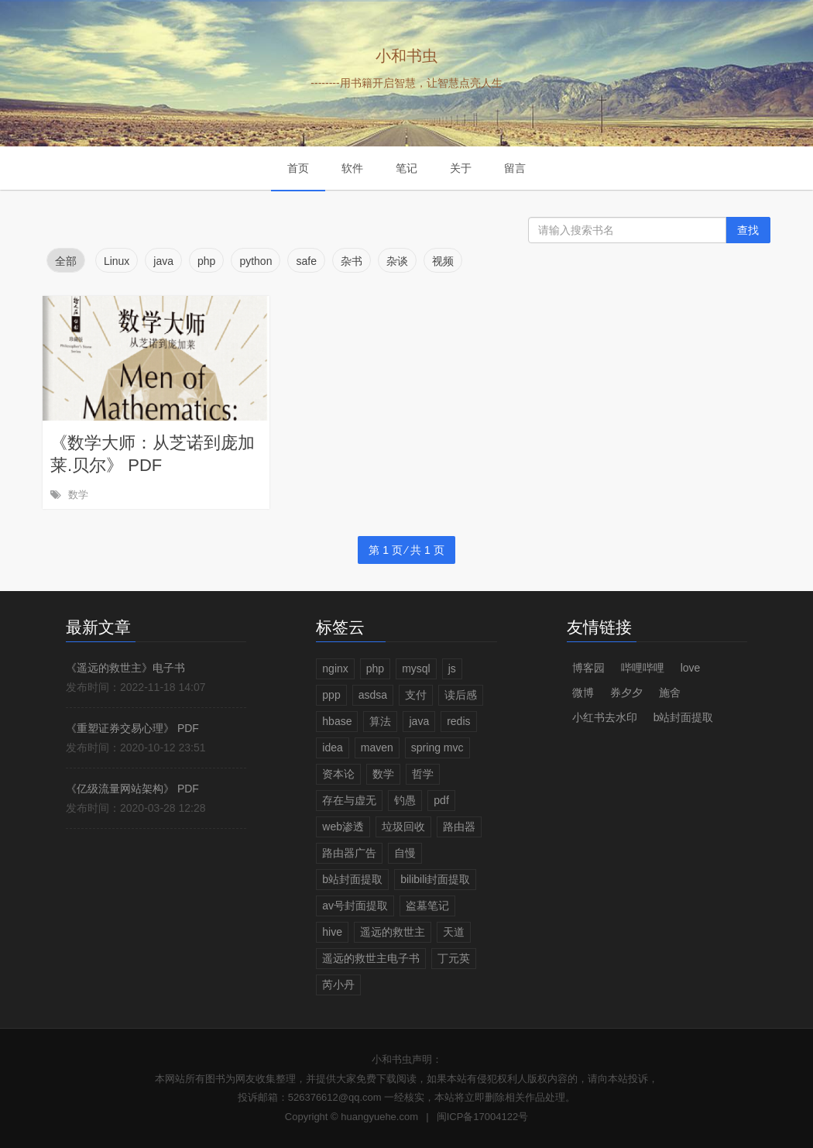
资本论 (338, 774)
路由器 (459, 826)
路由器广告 (349, 853)
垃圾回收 (403, 826)
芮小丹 (338, 984)
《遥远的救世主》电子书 (125, 668)
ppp (331, 695)
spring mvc (437, 747)
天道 (454, 932)
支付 (416, 695)
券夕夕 (626, 692)
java (419, 721)
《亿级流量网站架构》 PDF (132, 788)
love (691, 668)
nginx (335, 668)
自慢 (405, 853)
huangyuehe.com (379, 1116)
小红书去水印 (604, 717)
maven (377, 747)
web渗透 (343, 826)
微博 (583, 692)
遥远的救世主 (392, 932)
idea (332, 747)
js (452, 668)
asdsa (372, 695)
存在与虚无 (349, 800)
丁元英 (453, 958)
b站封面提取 (352, 879)
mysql (416, 668)
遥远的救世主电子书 (371, 958)
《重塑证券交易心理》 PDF (132, 728)
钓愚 (405, 800)
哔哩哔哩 (642, 668)
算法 (380, 721)
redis (458, 721)
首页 (298, 168)
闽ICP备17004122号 (483, 1116)
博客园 (588, 668)
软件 (352, 168)
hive (332, 932)
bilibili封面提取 (435, 879)
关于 (461, 168)
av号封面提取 (355, 905)
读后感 (460, 695)
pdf (441, 800)
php (375, 668)
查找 (748, 230)
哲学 (423, 774)
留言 (515, 168)
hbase (337, 721)
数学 (78, 494)
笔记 (406, 168)
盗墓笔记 (427, 905)
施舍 (670, 692)
